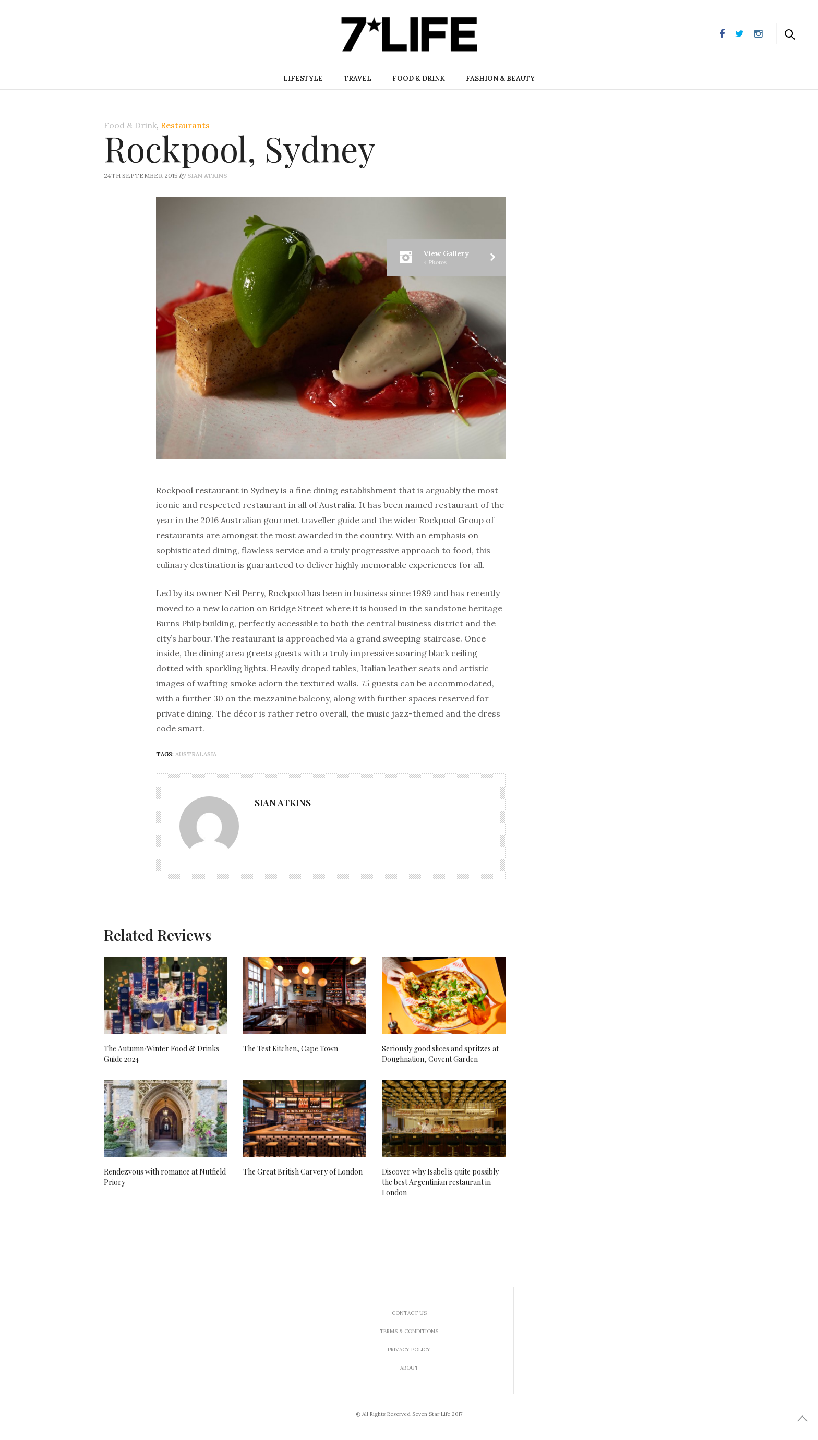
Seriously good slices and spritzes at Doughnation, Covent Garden (440, 1054)
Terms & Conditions (409, 1331)
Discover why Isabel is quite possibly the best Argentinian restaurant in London (440, 1182)
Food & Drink (418, 78)
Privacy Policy (409, 1349)
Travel (357, 78)
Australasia (195, 754)
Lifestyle (303, 78)
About (409, 1367)
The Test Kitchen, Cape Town (290, 1049)
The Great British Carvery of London (303, 1172)
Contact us (409, 1313)
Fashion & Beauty (500, 78)
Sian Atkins (207, 175)
